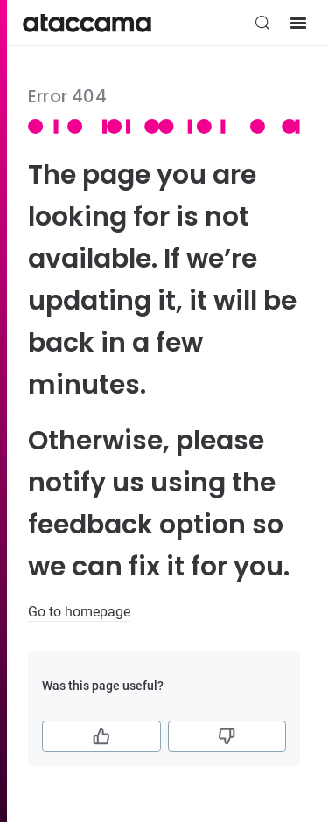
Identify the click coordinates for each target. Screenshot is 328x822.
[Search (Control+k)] (262, 22)
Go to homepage (79, 611)
